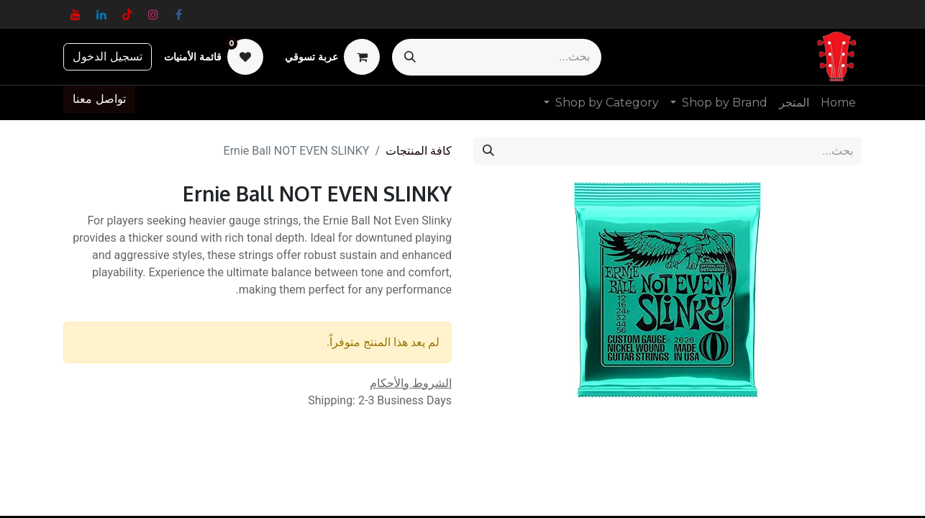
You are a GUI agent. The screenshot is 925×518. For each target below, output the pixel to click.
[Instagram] (153, 14)
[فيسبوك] (179, 14)
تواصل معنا (99, 99)
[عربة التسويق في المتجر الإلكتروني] (332, 57)
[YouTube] (75, 14)
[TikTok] (127, 14)
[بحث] (410, 57)
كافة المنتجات (419, 151)
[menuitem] (838, 102)
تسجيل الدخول (107, 56)
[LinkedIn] (101, 14)
